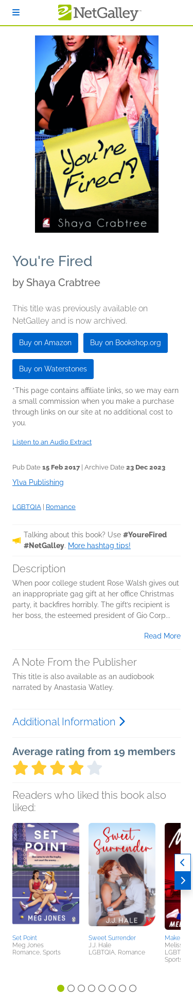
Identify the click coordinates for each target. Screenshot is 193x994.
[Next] (182, 881)
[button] (45, 877)
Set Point (24, 938)
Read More (162, 636)
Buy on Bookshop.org (125, 343)
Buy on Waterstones (53, 369)
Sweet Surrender (112, 938)
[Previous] (182, 863)
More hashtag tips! (99, 545)
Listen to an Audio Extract (52, 442)
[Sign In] (16, 12)
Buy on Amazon (45, 343)
